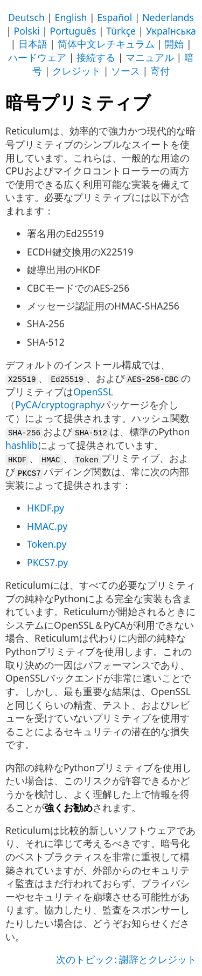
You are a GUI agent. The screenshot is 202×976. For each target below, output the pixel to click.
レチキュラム (125, 43)
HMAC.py (47, 525)
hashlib (21, 444)
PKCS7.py (47, 561)
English (71, 17)
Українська (171, 30)
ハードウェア (37, 57)
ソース (125, 70)
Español (114, 17)
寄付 (160, 70)
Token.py (47, 543)
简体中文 (77, 43)
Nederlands (168, 17)
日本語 (32, 43)
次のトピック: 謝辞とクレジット (126, 958)
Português (73, 30)
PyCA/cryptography (58, 404)
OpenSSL (93, 391)
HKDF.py (45, 507)
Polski (27, 30)
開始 (174, 43)
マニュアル (150, 57)
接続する (95, 57)
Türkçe (121, 30)
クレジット (76, 70)
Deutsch (26, 17)
